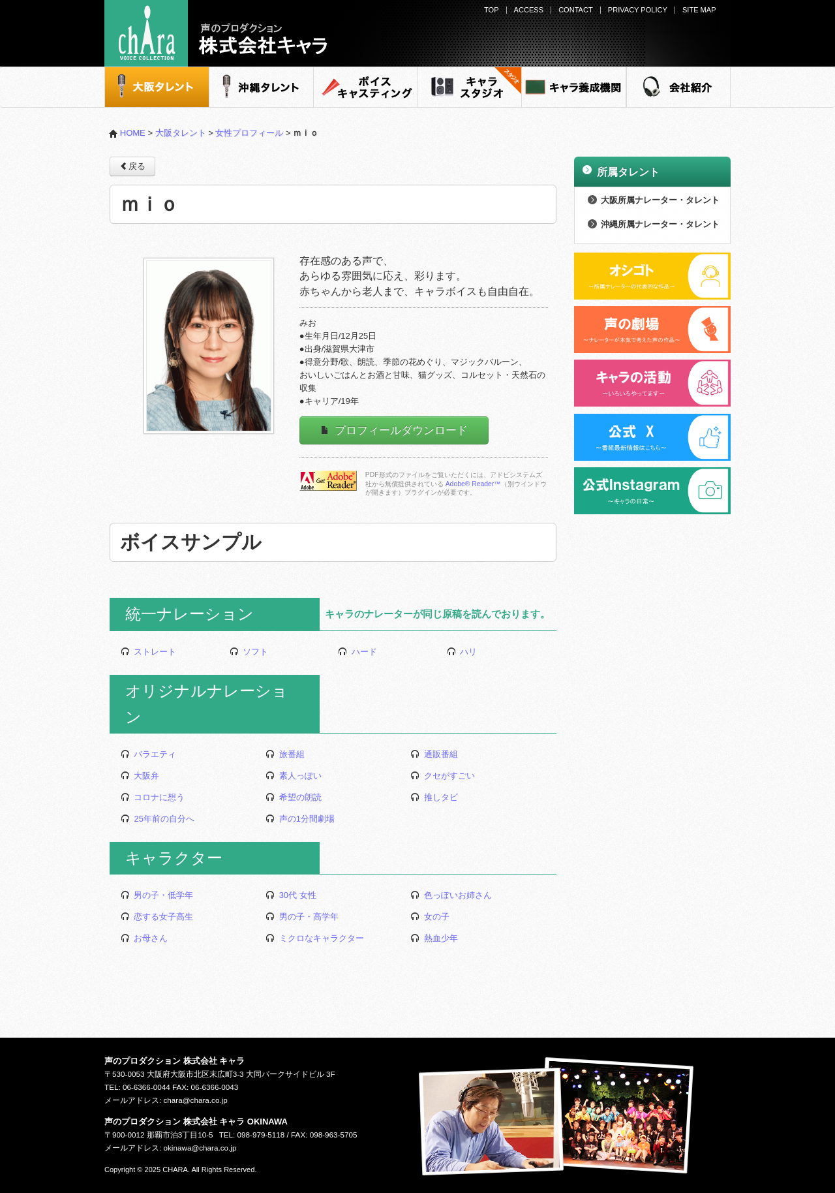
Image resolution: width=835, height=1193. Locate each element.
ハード (357, 652)
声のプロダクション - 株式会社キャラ (215, 33)
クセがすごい (442, 776)
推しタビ (434, 797)
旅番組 (285, 754)
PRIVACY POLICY (637, 10)
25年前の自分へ (157, 819)
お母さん (144, 938)
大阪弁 (140, 776)
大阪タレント (180, 133)
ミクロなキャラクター (315, 938)
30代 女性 (291, 895)
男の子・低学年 (157, 895)
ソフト (249, 652)
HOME (127, 133)
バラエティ (149, 754)
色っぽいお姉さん (451, 895)
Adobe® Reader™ (473, 484)
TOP (491, 10)
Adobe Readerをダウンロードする (328, 481)
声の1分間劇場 (300, 819)
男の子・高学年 (302, 917)
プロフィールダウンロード (394, 430)
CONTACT (575, 10)
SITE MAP (699, 10)
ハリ (462, 652)
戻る (132, 166)
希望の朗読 (294, 797)
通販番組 (434, 754)
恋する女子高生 (157, 917)
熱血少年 (434, 938)
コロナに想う (153, 797)
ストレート (149, 652)
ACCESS (528, 10)
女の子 (429, 917)
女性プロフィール (249, 133)
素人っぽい (294, 776)
